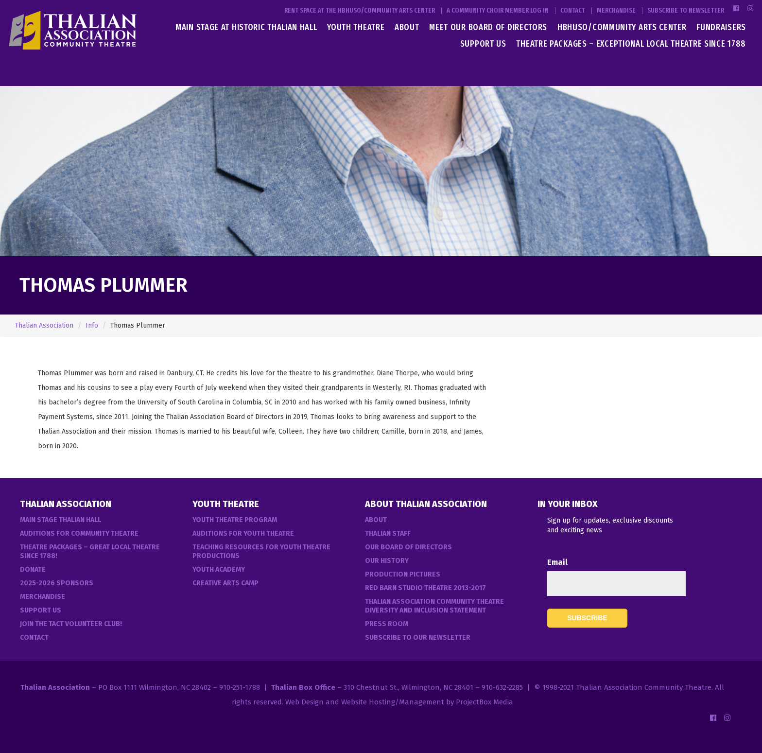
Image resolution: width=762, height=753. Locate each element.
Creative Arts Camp (225, 583)
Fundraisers (721, 27)
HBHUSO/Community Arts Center (622, 27)
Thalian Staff (388, 533)
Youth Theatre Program (234, 520)
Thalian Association (44, 325)
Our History (387, 561)
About (407, 27)
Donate (33, 569)
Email (557, 562)
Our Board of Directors (408, 547)
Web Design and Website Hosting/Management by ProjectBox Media (399, 702)
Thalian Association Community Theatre (643, 687)
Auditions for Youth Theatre (243, 533)
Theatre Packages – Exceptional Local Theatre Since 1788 (631, 43)
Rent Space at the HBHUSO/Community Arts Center (359, 10)
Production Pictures (402, 574)
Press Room (386, 624)
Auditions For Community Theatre (79, 533)
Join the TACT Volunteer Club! (71, 624)
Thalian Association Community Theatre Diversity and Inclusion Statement (434, 605)
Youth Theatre (355, 27)
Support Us (483, 43)
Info (92, 325)
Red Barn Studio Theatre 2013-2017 (425, 588)
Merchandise (616, 10)
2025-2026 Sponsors (56, 583)
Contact (572, 10)
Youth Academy (218, 569)
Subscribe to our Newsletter (417, 637)
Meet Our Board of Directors (488, 27)
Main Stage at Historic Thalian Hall (246, 27)
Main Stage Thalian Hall (60, 520)
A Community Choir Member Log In (498, 10)
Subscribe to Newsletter (685, 10)
